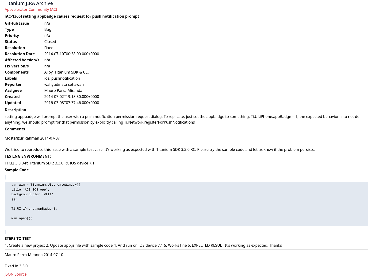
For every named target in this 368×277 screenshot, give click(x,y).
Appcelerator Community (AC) (31, 9)
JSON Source (16, 274)
